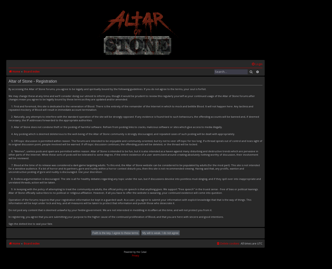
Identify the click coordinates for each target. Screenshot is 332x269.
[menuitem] (256, 64)
